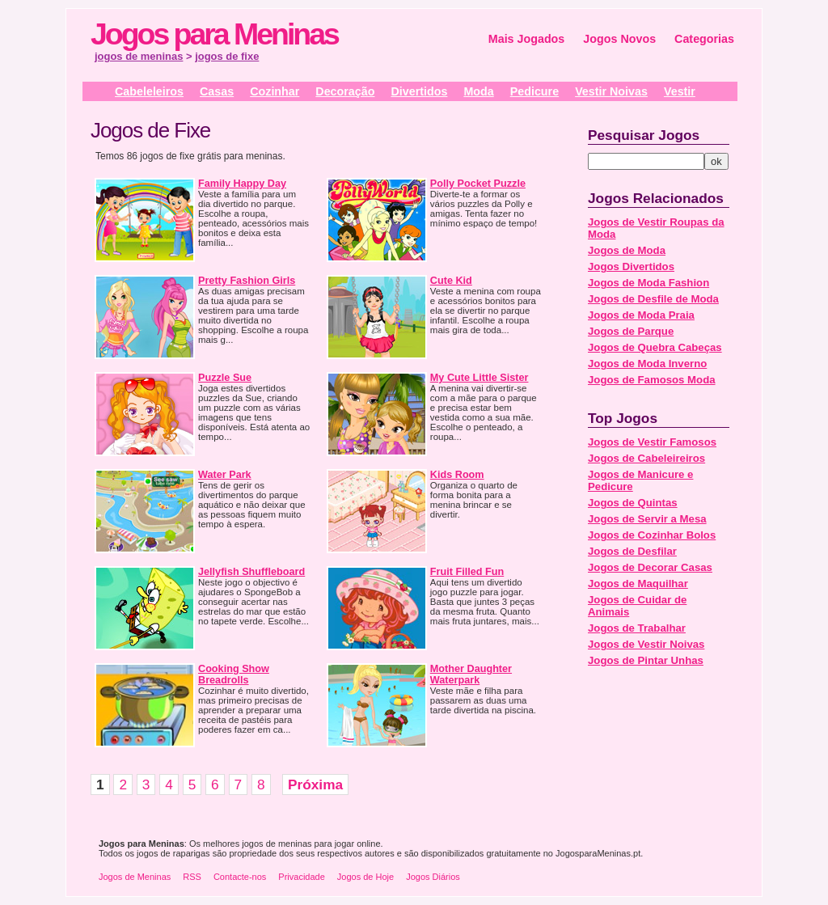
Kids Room (457, 474)
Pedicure (534, 91)
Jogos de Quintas (633, 503)
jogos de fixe (227, 56)
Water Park (224, 474)
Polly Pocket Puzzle (478, 183)
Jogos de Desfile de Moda (653, 299)
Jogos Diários (433, 877)
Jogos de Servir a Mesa (647, 519)
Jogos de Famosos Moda (652, 380)
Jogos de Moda (626, 250)
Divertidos (419, 91)
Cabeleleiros (149, 91)
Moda (478, 91)
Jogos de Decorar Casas (650, 567)
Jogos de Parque (631, 331)
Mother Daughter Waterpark (471, 674)
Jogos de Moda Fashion (648, 283)
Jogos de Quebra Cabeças (655, 347)
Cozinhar (274, 91)
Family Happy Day (242, 183)
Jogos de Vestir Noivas (646, 644)
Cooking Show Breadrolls (233, 674)
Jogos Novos (619, 38)
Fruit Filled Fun (467, 571)
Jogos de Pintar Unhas (645, 660)
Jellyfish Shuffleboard (251, 571)
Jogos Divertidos (631, 266)
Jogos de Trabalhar (637, 628)
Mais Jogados (526, 38)
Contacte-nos (239, 877)
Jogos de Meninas (135, 877)
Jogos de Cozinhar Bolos (652, 535)
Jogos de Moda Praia (641, 315)
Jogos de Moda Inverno (647, 363)
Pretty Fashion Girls (246, 280)
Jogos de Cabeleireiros (646, 458)
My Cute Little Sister (479, 377)
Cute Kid (451, 280)
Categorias (704, 38)
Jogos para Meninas (214, 34)
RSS (192, 877)
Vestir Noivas (611, 91)
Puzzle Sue (224, 377)
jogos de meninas (139, 56)
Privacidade (301, 877)
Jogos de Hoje (365, 877)
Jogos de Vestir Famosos (652, 442)
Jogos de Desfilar (632, 551)
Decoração (344, 91)
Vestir (679, 91)
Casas (217, 91)
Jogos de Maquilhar (638, 583)
